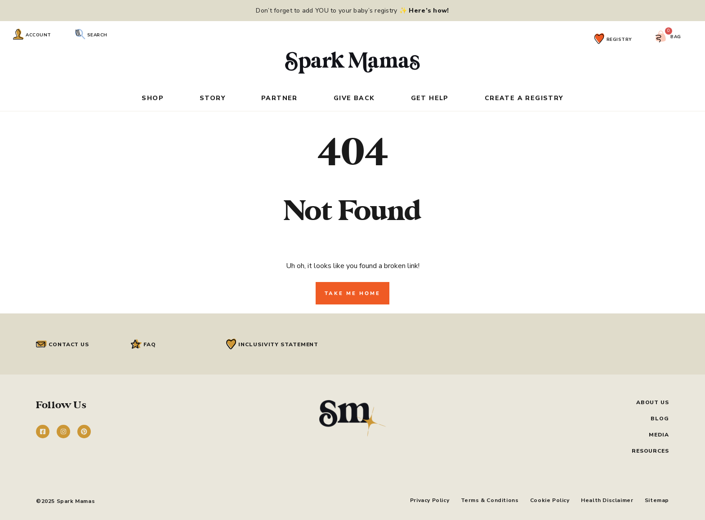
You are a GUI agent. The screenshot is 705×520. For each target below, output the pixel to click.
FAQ (149, 344)
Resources (650, 451)
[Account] (18, 34)
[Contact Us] (41, 344)
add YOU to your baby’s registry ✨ (374, 10)
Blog (660, 418)
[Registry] (599, 38)
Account (38, 35)
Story (212, 98)
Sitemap (657, 499)
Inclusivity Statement (278, 344)
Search (97, 35)
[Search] (80, 34)
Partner (279, 98)
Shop (153, 98)
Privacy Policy (417, 499)
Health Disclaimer (604, 499)
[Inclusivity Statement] (231, 344)
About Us (652, 402)
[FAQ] (136, 344)
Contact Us (69, 344)
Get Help (430, 98)
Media (659, 434)
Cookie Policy (544, 499)
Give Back (354, 98)
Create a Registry (524, 98)
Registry (619, 39)
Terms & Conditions (481, 499)
